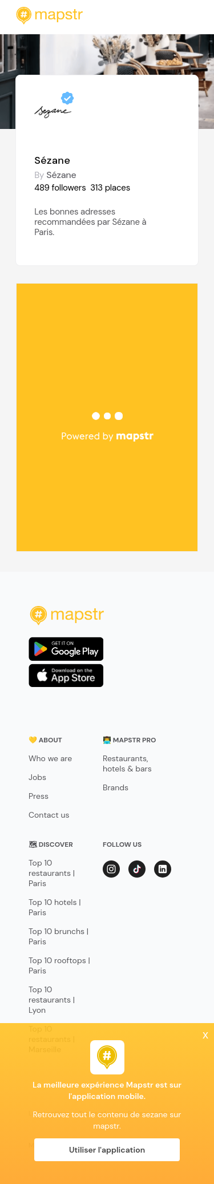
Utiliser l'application (107, 1150)
